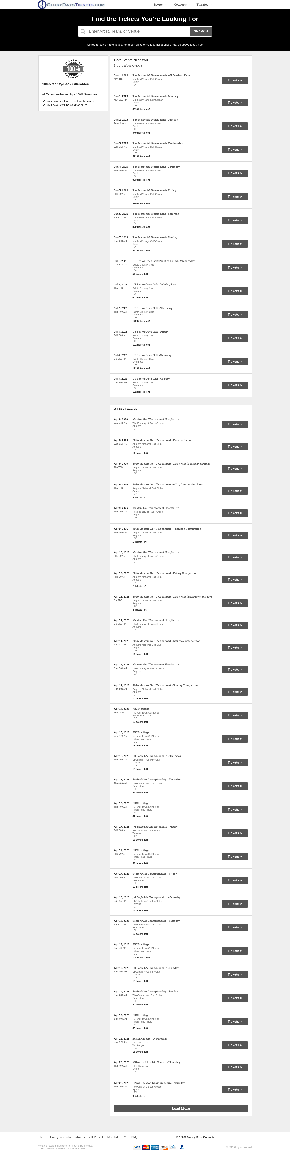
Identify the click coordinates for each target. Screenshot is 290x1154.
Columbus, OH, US (128, 65)
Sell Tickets (96, 1137)
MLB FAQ (130, 1137)
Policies (79, 1137)
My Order (114, 1137)
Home (42, 1137)
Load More (181, 1109)
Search (201, 31)
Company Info (60, 1137)
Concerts (182, 4)
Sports (160, 4)
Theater (204, 4)
